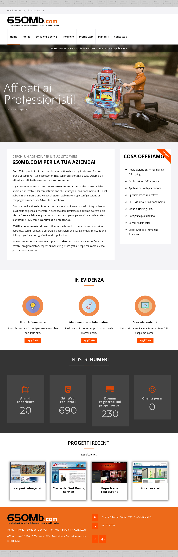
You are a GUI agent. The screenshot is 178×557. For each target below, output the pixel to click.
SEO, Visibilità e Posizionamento (147, 202)
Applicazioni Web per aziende (145, 188)
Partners (103, 36)
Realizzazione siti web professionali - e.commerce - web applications (88, 48)
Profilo (26, 36)
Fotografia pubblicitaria (142, 215)
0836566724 (108, 525)
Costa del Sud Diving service (69, 490)
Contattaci (120, 36)
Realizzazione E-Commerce (144, 181)
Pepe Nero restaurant (109, 490)
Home (13, 36)
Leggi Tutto (32, 340)
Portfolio (68, 36)
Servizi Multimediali (139, 222)
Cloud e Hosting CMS (141, 209)
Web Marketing (54, 536)
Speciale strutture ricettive (143, 195)
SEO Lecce (38, 536)
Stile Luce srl (150, 488)
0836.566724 (37, 10)
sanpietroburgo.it (28, 488)
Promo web (86, 36)
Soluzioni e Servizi (47, 36)
